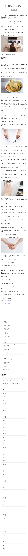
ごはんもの (6, 332)
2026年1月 (4, 390)
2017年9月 (4, 518)
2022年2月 (4, 443)
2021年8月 (4, 451)
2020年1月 (4, 478)
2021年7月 (4, 453)
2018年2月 (4, 511)
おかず (5, 329)
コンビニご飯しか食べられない (6, 310)
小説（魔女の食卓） (5, 369)
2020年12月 (4, 463)
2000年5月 (4, 551)
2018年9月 (4, 501)
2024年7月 (4, 409)
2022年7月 (4, 436)
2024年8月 (4, 407)
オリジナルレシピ (6, 328)
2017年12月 (4, 514)
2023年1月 (4, 430)
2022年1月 (4, 444)
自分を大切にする (15, 310)
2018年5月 (4, 507)
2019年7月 (4, 487)
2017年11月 (4, 515)
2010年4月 (4, 542)
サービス (4, 358)
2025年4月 (4, 400)
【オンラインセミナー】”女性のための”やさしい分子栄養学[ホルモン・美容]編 (13, 379)
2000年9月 (4, 549)
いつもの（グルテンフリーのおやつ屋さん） (9, 359)
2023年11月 (4, 416)
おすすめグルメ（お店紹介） (7, 325)
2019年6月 (4, 488)
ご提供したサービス (6, 363)
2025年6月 (4, 399)
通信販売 (5, 366)
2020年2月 (4, 477)
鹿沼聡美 (11, 18)
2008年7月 (4, 545)
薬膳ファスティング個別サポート (7, 300)
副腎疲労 (11, 310)
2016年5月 (4, 535)
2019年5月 (4, 490)
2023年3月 (4, 427)
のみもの (6, 333)
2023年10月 (4, 417)
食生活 (18, 310)
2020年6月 (4, 471)
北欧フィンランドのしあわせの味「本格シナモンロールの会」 (11, 380)
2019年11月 (4, 481)
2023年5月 (4, 424)
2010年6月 (4, 541)
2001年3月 (4, 548)
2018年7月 (4, 504)
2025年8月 (4, 396)
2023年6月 (4, 423)
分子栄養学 (5, 342)
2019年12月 (4, 480)
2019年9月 (4, 484)
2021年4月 (4, 457)
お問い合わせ (17, 2)
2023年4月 (4, 426)
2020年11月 (4, 464)
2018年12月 (4, 497)
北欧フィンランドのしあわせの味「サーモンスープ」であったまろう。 (12, 383)
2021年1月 (4, 461)
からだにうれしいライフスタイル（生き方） (8, 344)
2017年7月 (4, 521)
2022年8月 (4, 434)
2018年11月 (4, 498)
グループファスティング (5, 303)
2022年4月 (4, 440)
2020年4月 (4, 474)
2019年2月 (4, 494)
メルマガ (13, 2)
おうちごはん (5, 321)
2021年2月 (4, 460)
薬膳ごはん (6, 322)
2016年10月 (4, 531)
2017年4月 (4, 524)
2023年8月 (4, 420)
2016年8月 (4, 532)
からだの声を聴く (6, 345)
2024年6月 (4, 410)
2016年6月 (4, 534)
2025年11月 (4, 393)
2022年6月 (4, 437)
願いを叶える (5, 355)
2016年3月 (4, 538)
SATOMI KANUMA (14, 6)
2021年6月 (4, 454)
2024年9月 (4, 406)
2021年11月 (4, 447)
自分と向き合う (6, 349)
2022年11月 (4, 433)
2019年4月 (4, 491)
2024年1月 (4, 413)
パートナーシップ (6, 346)
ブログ (9, 2)
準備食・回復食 (7, 336)
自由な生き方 (5, 352)
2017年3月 (4, 525)
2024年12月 (4, 403)
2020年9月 (4, 467)
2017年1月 (4, 528)
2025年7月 (4, 397)
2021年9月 (4, 450)
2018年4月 (4, 508)
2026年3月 (4, 389)
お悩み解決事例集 (6, 362)
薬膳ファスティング (6, 353)
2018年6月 (4, 505)
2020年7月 (4, 470)
